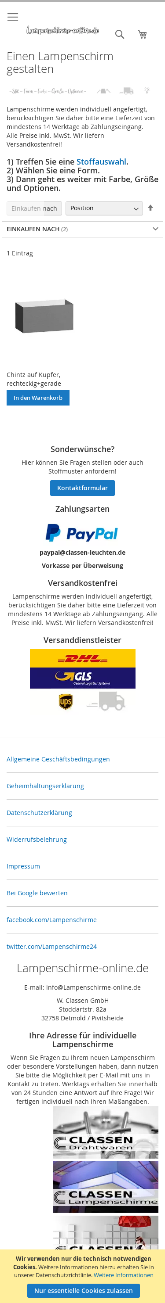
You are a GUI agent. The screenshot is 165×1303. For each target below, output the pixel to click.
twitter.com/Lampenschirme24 (52, 946)
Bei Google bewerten (37, 893)
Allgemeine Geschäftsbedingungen (58, 759)
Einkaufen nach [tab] (34, 208)
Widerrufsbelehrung (37, 839)
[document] (83, 1276)
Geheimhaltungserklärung (45, 786)
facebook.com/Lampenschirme (52, 919)
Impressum (23, 866)
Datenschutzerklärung (39, 812)
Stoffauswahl (101, 161)
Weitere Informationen (124, 1275)
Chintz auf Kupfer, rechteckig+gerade (34, 379)
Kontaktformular (82, 488)
